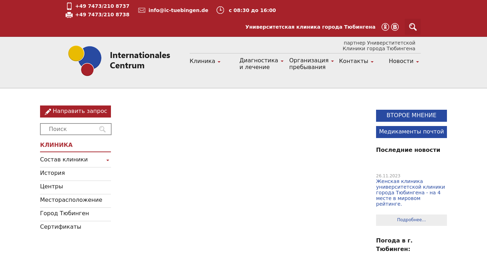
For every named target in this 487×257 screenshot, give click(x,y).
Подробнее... (411, 219)
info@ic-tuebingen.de (178, 10)
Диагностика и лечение (259, 63)
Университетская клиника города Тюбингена (310, 27)
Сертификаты (60, 226)
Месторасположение (71, 199)
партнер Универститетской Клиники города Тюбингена (379, 45)
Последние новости (408, 150)
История (52, 173)
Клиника (202, 61)
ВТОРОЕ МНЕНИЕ (412, 115)
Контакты (353, 61)
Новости (401, 61)
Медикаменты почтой (411, 131)
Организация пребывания (309, 63)
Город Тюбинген (64, 213)
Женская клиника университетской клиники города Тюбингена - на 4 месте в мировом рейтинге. (410, 192)
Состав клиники (64, 159)
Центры (51, 186)
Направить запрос (80, 111)
